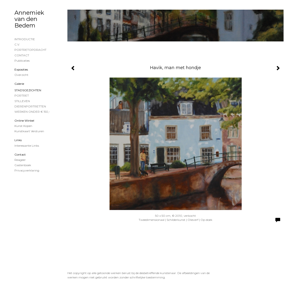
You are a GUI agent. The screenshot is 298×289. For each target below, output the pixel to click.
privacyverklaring (26, 170)
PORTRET (21, 95)
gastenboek (22, 165)
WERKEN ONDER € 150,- (32, 111)
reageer (20, 160)
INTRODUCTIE (24, 39)
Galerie (19, 83)
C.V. (17, 44)
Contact (20, 154)
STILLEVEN (22, 101)
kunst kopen (23, 126)
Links (18, 140)
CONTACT (21, 55)
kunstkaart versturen (29, 131)
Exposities (21, 69)
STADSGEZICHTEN (27, 90)
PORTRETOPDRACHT (30, 50)
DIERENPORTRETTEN (30, 106)
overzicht (21, 75)
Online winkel (24, 120)
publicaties (22, 60)
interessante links (26, 145)
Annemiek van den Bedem (29, 19)
